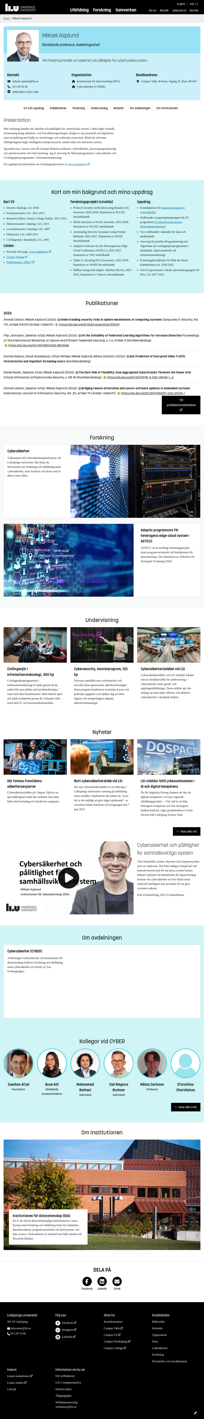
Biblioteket (158, 1321)
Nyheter (119, 108)
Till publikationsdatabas (181, 402)
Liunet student (15, 1382)
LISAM (11, 1389)
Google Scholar (15, 257)
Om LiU (152, 10)
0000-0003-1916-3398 (25, 91)
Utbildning (79, 10)
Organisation (159, 1334)
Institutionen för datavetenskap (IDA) (98, 81)
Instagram (64, 1330)
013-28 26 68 (20, 86)
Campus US (111, 1334)
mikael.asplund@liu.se (25, 81)
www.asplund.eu (77, 164)
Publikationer (58, 108)
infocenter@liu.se (21, 1328)
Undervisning (99, 108)
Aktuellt (164, 10)
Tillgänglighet (63, 1395)
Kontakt (194, 10)
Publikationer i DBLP (18, 262)
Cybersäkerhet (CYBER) (91, 86)
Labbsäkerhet (160, 1348)
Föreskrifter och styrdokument (169, 1361)
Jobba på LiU (179, 10)
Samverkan (125, 10)
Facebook (64, 1323)
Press (155, 1341)
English (181, 4)
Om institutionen (167, 108)
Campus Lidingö (113, 1348)
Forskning (102, 10)
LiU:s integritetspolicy (68, 1382)
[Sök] (193, 4)
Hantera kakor (63, 1389)
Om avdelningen (140, 108)
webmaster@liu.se (66, 1406)
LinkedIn (63, 1337)
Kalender (157, 1328)
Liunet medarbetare (18, 1376)
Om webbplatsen (65, 1375)
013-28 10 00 (18, 1333)
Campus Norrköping (115, 1341)
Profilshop (158, 1354)
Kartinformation (113, 1321)
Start (7, 18)
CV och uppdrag (34, 108)
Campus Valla (112, 1328)
